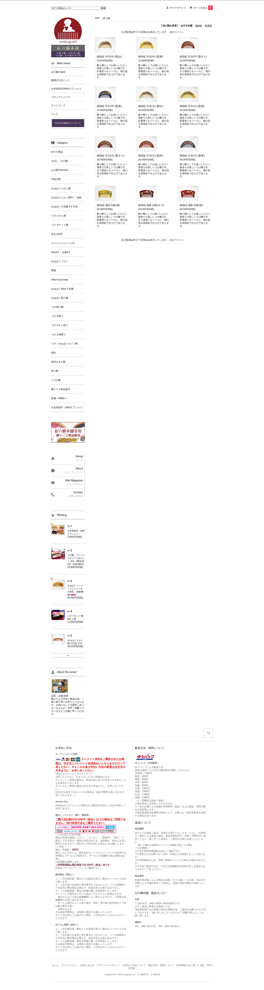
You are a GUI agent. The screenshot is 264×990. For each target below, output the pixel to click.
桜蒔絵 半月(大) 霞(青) (192, 155)
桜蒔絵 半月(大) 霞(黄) (192, 106)
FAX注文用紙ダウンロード (68, 123)
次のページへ (177, 32)
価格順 (198, 25)
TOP (97, 18)
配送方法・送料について (161, 965)
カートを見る (203, 7)
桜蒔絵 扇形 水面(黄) (108, 205)
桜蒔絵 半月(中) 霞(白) (109, 56)
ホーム (55, 965)
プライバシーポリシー (108, 965)
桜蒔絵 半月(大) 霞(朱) (150, 155)
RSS (209, 965)
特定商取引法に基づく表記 (190, 965)
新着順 (208, 25)
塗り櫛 (106, 18)
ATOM (131, 968)
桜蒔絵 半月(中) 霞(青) (109, 106)
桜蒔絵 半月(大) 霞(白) (150, 106)
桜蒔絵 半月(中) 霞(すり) (193, 56)
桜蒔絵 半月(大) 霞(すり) (110, 155)
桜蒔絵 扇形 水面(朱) (191, 205)
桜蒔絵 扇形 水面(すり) (151, 205)
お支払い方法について (134, 965)
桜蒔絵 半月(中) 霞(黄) (150, 56)
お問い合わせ (87, 965)
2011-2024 (118, 974)
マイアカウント (178, 7)
